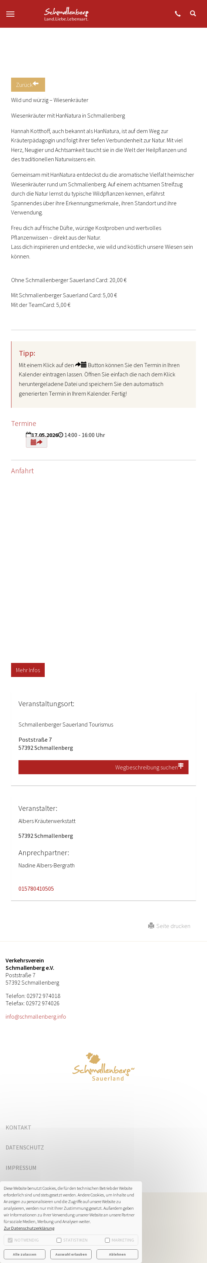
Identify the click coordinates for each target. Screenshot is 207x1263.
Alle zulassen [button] (24, 1254)
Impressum (21, 1167)
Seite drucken (169, 926)
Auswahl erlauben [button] (71, 1254)
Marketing (119, 1240)
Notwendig (23, 1240)
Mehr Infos (28, 670)
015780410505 (36, 888)
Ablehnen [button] (117, 1254)
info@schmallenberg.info (36, 1016)
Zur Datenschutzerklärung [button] (29, 1228)
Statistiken (72, 1240)
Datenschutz (25, 1147)
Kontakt (18, 1127)
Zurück (28, 85)
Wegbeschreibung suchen (149, 767)
